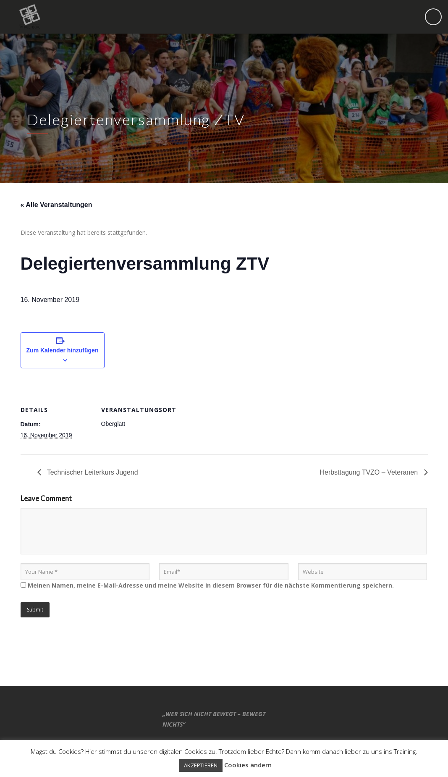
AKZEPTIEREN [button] (200, 765)
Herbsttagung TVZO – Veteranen (369, 472)
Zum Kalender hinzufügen (62, 350)
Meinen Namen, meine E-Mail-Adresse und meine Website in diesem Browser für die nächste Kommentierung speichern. (211, 585)
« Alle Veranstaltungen (56, 204)
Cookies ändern (248, 765)
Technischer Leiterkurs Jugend (91, 472)
